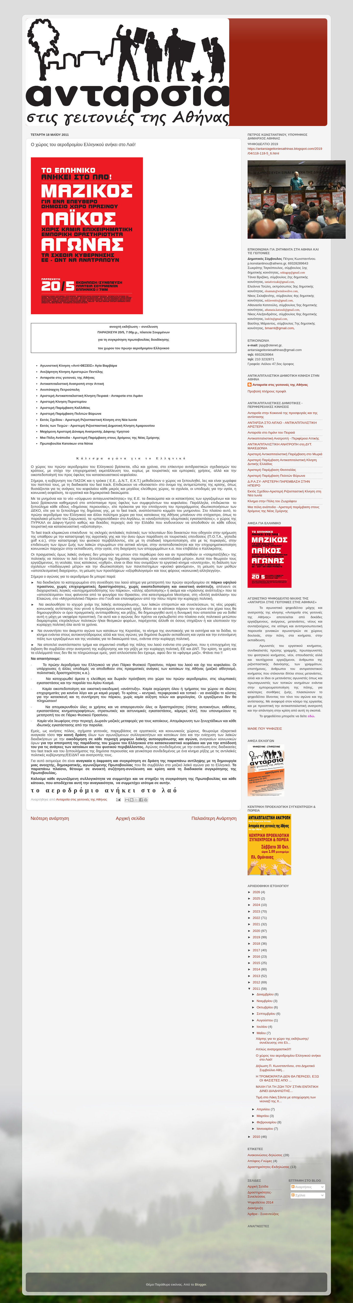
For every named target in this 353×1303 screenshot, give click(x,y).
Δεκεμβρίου (266, 994)
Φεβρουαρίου (267, 1122)
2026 (257, 892)
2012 (257, 982)
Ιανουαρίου (265, 1128)
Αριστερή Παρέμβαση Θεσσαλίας (272, 470)
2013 (257, 976)
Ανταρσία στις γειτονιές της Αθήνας (280, 385)
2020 (257, 931)
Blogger (200, 1284)
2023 (257, 911)
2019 (257, 937)
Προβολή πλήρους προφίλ (267, 391)
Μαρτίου (263, 1116)
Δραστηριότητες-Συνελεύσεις (260, 1194)
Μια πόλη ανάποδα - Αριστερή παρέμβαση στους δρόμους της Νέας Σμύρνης (283, 509)
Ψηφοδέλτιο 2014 (260, 1202)
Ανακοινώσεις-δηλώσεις (265, 1155)
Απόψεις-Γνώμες (260, 1161)
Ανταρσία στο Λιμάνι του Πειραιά (271, 432)
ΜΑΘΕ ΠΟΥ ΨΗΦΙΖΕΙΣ (265, 728)
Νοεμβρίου (265, 1001)
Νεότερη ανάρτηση (50, 818)
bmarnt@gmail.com (279, 328)
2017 (257, 950)
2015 (257, 963)
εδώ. (311, 716)
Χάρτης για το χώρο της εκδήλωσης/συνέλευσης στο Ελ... (282, 1040)
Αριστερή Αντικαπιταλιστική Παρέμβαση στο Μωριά (285, 454)
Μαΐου (262, 1033)
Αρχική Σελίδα (258, 1186)
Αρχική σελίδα (130, 818)
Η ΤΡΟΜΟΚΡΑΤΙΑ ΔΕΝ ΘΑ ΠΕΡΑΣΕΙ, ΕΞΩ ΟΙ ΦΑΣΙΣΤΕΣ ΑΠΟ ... (287, 1078)
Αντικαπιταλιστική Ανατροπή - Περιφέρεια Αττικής (283, 438)
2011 (257, 988)
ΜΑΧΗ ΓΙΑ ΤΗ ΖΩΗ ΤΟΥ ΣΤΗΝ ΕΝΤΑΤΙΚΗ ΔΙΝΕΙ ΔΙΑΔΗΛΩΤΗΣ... (287, 1088)
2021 (257, 924)
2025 (257, 898)
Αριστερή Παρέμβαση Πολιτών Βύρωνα (276, 475)
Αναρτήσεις (301, 1187)
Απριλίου (264, 1109)
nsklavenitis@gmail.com (278, 300)
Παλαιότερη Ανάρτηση (214, 818)
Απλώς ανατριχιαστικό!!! (273, 1049)
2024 (257, 905)
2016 (257, 956)
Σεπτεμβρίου (266, 1013)
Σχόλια (298, 1195)
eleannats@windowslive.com (281, 291)
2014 (257, 969)
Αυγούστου (265, 1020)
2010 (257, 1137)
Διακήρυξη (255, 1208)
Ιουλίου (262, 1026)
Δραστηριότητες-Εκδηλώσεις (268, 1167)
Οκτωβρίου (265, 1007)
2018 (257, 943)
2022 (257, 918)
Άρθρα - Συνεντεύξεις (263, 1214)
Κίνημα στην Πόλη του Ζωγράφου (272, 501)
